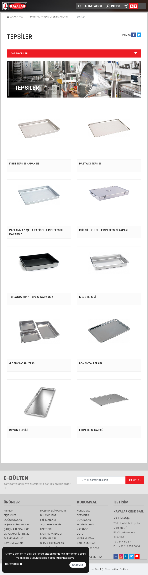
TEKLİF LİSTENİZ (85, 524)
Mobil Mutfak (85, 538)
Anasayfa (15, 16)
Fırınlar (8, 510)
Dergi (80, 534)
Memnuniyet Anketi (89, 547)
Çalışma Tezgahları (16, 529)
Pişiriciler (10, 515)
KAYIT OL (135, 480)
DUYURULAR (84, 520)
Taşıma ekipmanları (16, 524)
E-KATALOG (93, 6)
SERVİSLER (83, 515)
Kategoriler (74, 53)
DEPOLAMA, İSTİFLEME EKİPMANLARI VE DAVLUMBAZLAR (16, 538)
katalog (82, 529)
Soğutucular (13, 520)
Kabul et (77, 564)
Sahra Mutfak (86, 543)
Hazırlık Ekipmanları (53, 510)
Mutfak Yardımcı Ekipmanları (49, 16)
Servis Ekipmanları (52, 543)
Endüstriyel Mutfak (89, 557)
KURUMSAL (83, 510)
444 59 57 (124, 541)
